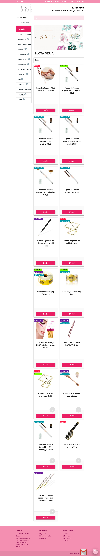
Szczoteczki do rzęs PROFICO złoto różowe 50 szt (45, 345)
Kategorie (23, 18)
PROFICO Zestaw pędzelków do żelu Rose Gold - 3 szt (45, 478)
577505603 (78, 7)
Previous (36, 37)
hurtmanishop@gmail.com (63, 10)
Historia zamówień (45, 536)
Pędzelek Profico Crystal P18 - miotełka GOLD (45, 192)
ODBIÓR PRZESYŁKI (22, 534)
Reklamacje (66, 536)
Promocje (66, 540)
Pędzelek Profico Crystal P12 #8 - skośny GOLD (46, 141)
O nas (72, 1)
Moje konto (79, 1)
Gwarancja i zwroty (22, 544)
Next (82, 37)
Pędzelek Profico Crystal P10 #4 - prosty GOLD (71, 90)
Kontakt (64, 1)
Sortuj (37, 60)
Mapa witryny (67, 538)
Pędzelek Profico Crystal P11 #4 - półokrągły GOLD (46, 427)
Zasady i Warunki (21, 542)
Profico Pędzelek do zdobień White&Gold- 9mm (45, 243)
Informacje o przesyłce (52, 1)
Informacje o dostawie (23, 538)
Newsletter (42, 538)
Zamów (45, 110)
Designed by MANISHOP (77, 553)
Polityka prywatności (22, 540)
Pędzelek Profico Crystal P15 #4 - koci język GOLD (71, 141)
